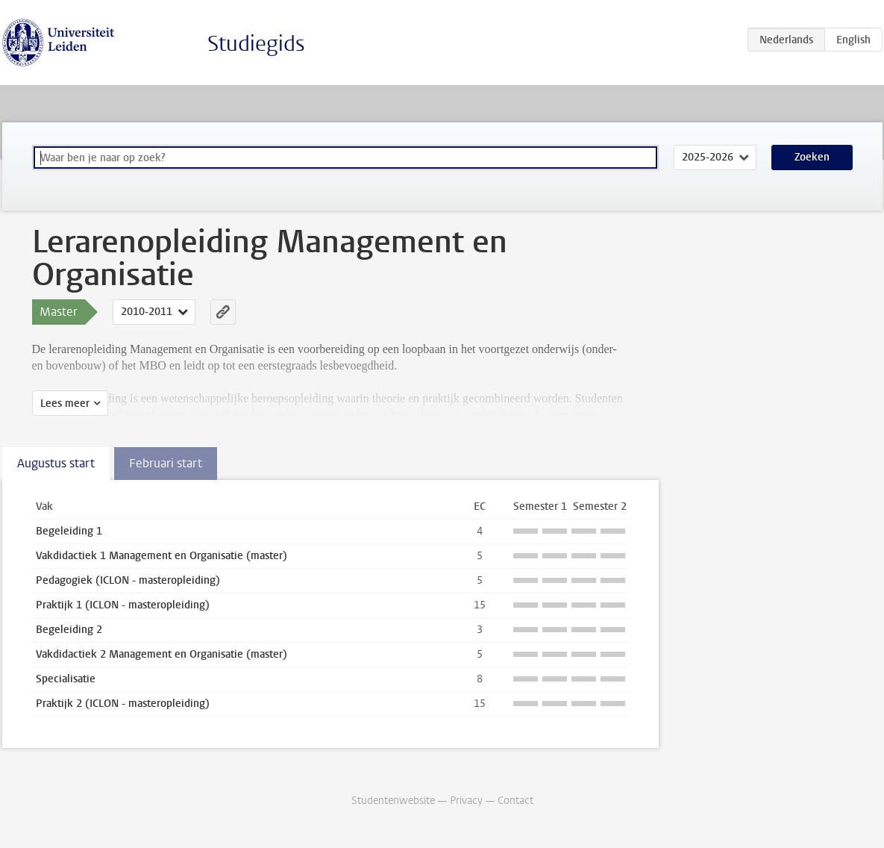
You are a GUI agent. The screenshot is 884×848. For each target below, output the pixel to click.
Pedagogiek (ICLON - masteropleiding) (128, 580)
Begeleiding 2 (69, 630)
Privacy (466, 801)
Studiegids (256, 43)
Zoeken (812, 157)
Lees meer (65, 403)
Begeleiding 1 (69, 531)
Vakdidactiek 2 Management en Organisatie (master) (161, 654)
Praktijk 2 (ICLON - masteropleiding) (123, 703)
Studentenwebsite (393, 801)
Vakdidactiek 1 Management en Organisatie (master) (161, 556)
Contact (515, 801)
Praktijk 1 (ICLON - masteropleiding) (123, 605)
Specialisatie (65, 679)
